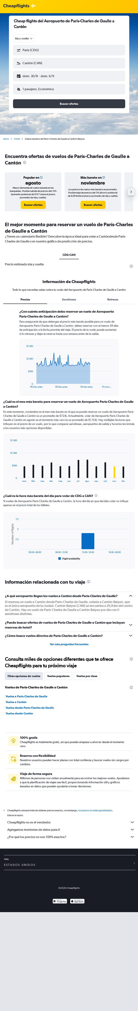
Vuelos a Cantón (16, 702)
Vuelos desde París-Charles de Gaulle (30, 707)
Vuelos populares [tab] (58, 676)
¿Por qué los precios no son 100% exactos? (71, 836)
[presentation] (24, 162)
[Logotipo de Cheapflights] (16, 6)
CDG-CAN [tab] (69, 254)
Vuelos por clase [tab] (86, 676)
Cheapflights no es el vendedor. (71, 822)
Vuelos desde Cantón (19, 713)
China (17, 138)
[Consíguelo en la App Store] (77, 902)
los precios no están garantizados (95, 810)
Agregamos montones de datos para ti (71, 829)
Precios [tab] (25, 299)
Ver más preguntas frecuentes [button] (69, 644)
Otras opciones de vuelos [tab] (24, 676)
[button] (69, 50)
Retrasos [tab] (112, 299)
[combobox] (24, 38)
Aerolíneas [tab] (69, 299)
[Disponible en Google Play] (60, 902)
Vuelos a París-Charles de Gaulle (26, 696)
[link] (33, 205)
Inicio (6, 138)
